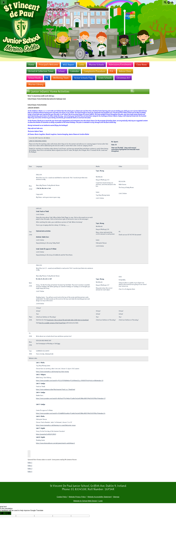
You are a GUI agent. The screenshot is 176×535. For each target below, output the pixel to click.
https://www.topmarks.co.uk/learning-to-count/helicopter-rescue (56, 425)
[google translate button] (168, 2)
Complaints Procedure (94, 71)
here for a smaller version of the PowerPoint (52, 323)
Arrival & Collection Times (40, 71)
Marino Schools (96, 64)
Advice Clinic (125, 71)
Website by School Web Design (85, 501)
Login (100, 501)
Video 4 (30, 471)
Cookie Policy (62, 497)
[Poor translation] (7, 513)
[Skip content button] (3, 3)
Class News (141, 64)
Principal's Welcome (48, 64)
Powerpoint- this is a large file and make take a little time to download (67, 320)
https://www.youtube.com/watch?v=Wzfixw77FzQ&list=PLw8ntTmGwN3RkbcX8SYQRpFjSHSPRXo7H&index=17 (70, 398)
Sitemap (116, 497)
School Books (34, 78)
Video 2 (30, 465)
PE (47, 78)
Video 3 (30, 468)
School (61, 71)
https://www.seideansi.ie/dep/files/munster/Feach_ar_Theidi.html (55, 389)
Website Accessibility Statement (99, 497)
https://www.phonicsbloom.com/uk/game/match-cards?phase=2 (55, 443)
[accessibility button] (172, 3)
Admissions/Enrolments (120, 64)
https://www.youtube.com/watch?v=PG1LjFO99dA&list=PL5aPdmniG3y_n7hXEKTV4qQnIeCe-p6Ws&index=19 (69, 380)
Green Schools (105, 78)
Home (31, 64)
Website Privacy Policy (77, 497)
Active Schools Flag (83, 78)
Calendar (74, 71)
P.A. (111, 71)
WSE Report (68, 64)
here (53, 96)
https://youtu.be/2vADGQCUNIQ (46, 434)
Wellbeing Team (61, 78)
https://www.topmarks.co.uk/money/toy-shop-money (52, 371)
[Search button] (165, 3)
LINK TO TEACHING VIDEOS (38, 141)
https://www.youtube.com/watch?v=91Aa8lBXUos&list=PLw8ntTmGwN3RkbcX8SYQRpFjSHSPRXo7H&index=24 (70, 413)
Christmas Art (123, 78)
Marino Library (35, 84)
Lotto (81, 64)
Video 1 (30, 462)
